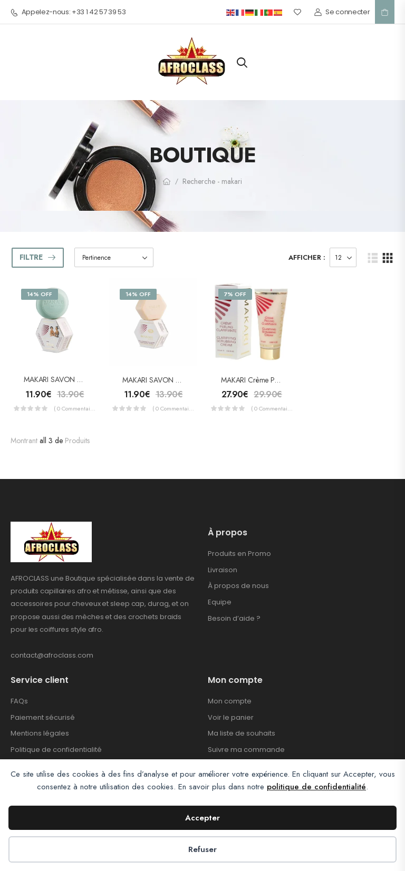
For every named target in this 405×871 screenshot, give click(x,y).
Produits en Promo (239, 554)
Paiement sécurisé (43, 717)
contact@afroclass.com (52, 655)
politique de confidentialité (316, 786)
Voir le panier (231, 717)
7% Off (235, 294)
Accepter (202, 818)
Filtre (31, 257)
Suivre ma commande (246, 750)
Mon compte (230, 701)
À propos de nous (238, 586)
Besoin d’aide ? (234, 618)
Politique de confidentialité (56, 750)
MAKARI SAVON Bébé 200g (68, 379)
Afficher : (306, 257)
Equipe (220, 602)
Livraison (222, 570)
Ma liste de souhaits (241, 733)
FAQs (19, 701)
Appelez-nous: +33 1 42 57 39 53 (68, 12)
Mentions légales (40, 733)
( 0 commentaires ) (75, 408)
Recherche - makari (212, 181)
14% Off (39, 294)
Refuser (202, 849)
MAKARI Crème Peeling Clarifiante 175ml (283, 380)
